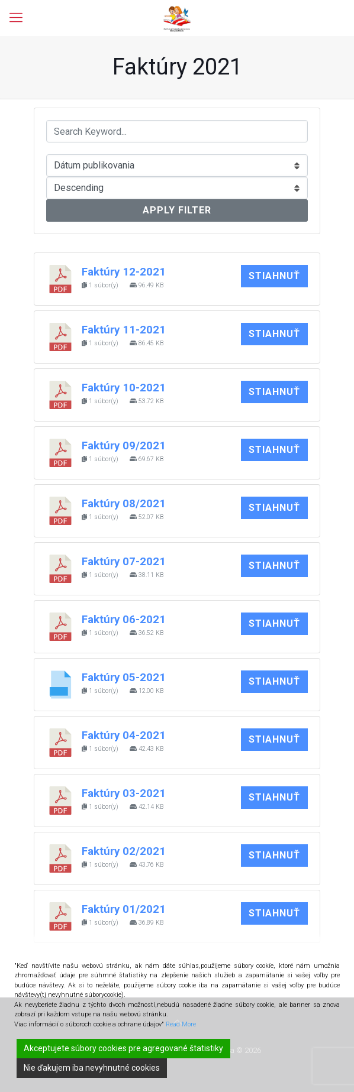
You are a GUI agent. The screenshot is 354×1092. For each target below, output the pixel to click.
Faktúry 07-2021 (124, 561)
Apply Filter (177, 210)
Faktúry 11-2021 (124, 329)
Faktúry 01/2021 (124, 909)
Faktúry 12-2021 (124, 271)
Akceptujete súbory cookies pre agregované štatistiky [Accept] (123, 1048)
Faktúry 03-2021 (124, 793)
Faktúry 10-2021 (124, 387)
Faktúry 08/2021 (124, 503)
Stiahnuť (274, 275)
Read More (181, 1024)
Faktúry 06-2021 (124, 619)
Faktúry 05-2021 (124, 677)
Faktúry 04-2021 (124, 735)
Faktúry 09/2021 (124, 445)
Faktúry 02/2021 (124, 851)
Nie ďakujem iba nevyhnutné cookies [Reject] (92, 1067)
